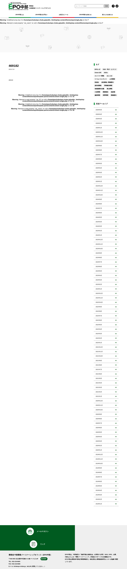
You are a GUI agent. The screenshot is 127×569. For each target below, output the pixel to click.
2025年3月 (99, 172)
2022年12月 (99, 293)
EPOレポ (97, 69)
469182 (11, 80)
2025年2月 (99, 177)
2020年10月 (99, 410)
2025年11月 (99, 136)
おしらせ (109, 76)
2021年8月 (99, 365)
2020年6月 (99, 427)
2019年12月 (99, 454)
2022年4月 (99, 329)
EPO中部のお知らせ (85, 14)
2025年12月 (99, 132)
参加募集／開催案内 (107, 82)
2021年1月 (99, 396)
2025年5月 (99, 163)
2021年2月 (99, 392)
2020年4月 (99, 436)
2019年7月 (99, 477)
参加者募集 (98, 85)
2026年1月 (99, 127)
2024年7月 (99, 208)
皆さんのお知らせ (107, 14)
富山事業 (109, 88)
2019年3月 (99, 495)
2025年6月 (99, 159)
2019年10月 (99, 463)
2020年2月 (99, 445)
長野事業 (105, 95)
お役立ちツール (63, 14)
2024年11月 (99, 190)
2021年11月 (99, 351)
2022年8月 (99, 311)
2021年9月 (99, 360)
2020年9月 (99, 414)
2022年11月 (99, 298)
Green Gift (98, 72)
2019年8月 (99, 472)
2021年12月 (99, 347)
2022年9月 (99, 307)
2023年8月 (99, 257)
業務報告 (105, 92)
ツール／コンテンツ (101, 79)
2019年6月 (99, 481)
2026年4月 (99, 114)
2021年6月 (99, 374)
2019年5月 (99, 486)
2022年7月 (99, 316)
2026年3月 (99, 118)
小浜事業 (97, 92)
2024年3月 (99, 226)
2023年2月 (99, 284)
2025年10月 (99, 141)
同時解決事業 (108, 85)
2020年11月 (99, 405)
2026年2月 (99, 123)
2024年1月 (99, 235)
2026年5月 (99, 110)
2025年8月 (99, 150)
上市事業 (112, 79)
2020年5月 (99, 432)
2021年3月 (99, 387)
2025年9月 (99, 145)
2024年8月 (99, 204)
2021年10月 (99, 356)
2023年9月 (99, 253)
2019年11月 (99, 459)
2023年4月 (99, 275)
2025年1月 (99, 181)
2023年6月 (99, 266)
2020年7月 (99, 423)
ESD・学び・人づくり (109, 69)
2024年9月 (99, 199)
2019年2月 (99, 499)
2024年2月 (99, 230)
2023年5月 (99, 271)
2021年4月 (99, 383)
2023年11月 (99, 244)
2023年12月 (99, 239)
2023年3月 (99, 280)
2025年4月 (99, 168)
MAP (45, 547)
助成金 (97, 82)
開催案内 (113, 95)
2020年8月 (99, 418)
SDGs (106, 72)
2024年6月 (99, 212)
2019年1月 (99, 504)
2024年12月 (99, 186)
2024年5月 (99, 217)
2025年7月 (99, 154)
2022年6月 (99, 320)
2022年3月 (99, 333)
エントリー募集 (99, 76)
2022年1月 (99, 342)
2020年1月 (99, 450)
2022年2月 (99, 338)
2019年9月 (99, 468)
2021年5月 (99, 378)
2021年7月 (99, 369)
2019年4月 (99, 490)
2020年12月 (99, 401)
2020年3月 (99, 441)
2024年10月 (99, 195)
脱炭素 (113, 92)
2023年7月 (99, 262)
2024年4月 (99, 221)
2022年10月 (99, 302)
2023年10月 (99, 248)
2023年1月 (99, 289)
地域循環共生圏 (99, 88)
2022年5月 (99, 324)
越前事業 (97, 95)
